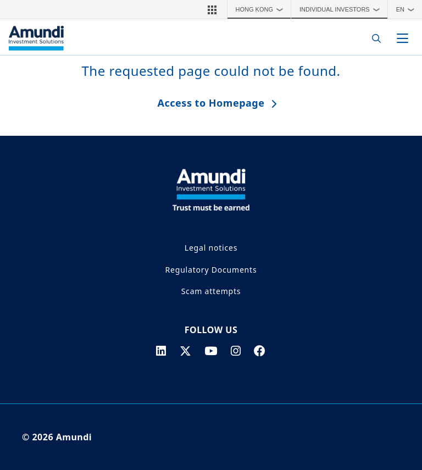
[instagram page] (236, 350)
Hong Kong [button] (262, 9)
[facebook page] (260, 350)
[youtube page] (211, 350)
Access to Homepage (211, 102)
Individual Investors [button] (342, 9)
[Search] (373, 38)
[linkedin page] (161, 350)
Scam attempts (211, 291)
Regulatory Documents (211, 269)
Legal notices (211, 247)
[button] (212, 9)
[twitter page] (186, 350)
